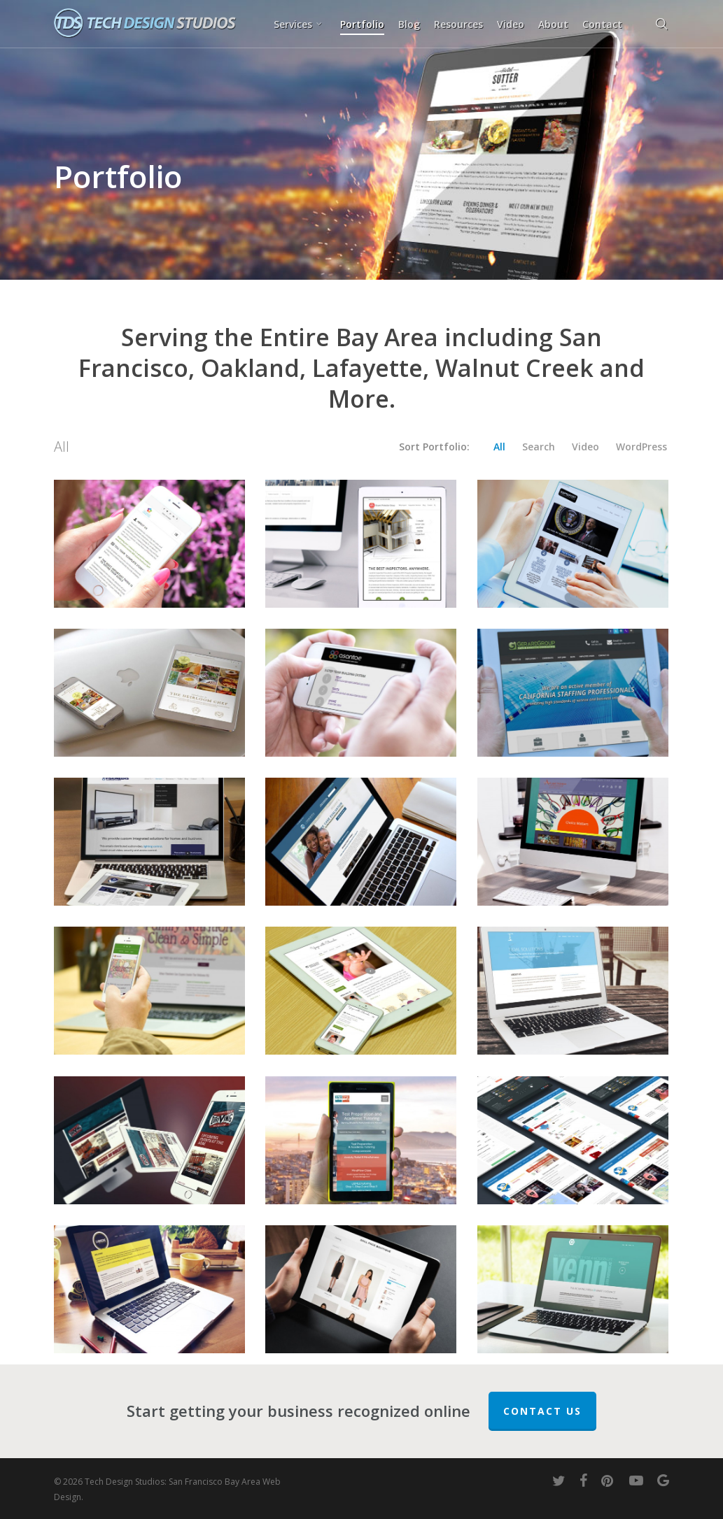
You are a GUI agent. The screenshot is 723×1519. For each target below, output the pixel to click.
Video (585, 447)
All (499, 447)
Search (538, 447)
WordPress (641, 447)
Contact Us (542, 1411)
